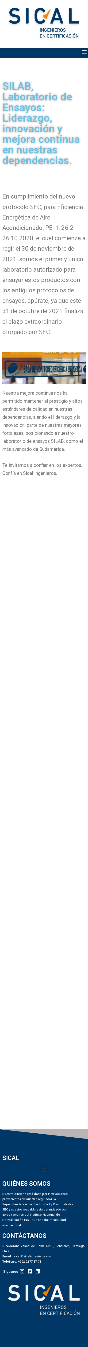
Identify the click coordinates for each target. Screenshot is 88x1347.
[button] (84, 51)
